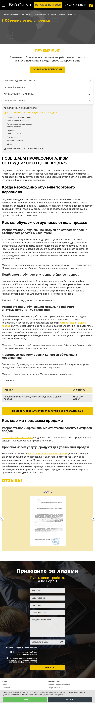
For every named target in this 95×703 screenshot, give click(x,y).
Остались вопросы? (47, 70)
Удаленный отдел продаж (20, 108)
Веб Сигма (20, 5)
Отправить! (48, 668)
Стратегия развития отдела (17, 438)
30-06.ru (47, 493)
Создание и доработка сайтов (47, 81)
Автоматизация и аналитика (47, 94)
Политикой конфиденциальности (22, 662)
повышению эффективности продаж (47, 454)
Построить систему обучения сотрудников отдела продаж (47, 411)
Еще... (9, 144)
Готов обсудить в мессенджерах (22, 648)
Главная (5, 14)
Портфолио (6, 687)
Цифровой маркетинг (47, 87)
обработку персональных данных (27, 653)
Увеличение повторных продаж (23, 149)
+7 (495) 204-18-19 (75, 5)
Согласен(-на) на (25, 653)
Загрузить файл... (40, 642)
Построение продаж (17, 14)
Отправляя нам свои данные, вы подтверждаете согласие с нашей (22, 660)
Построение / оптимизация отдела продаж (41, 14)
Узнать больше (70, 699)
